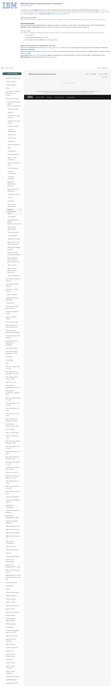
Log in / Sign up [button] (102, 68)
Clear (19, 78)
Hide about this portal (27, 5)
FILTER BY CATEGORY (10, 78)
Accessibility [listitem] (71, 97)
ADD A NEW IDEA (12, 73)
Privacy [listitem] (49, 97)
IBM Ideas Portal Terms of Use (90, 91)
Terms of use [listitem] (59, 97)
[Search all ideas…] (13, 68)
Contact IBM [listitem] (40, 97)
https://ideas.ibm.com (62, 14)
